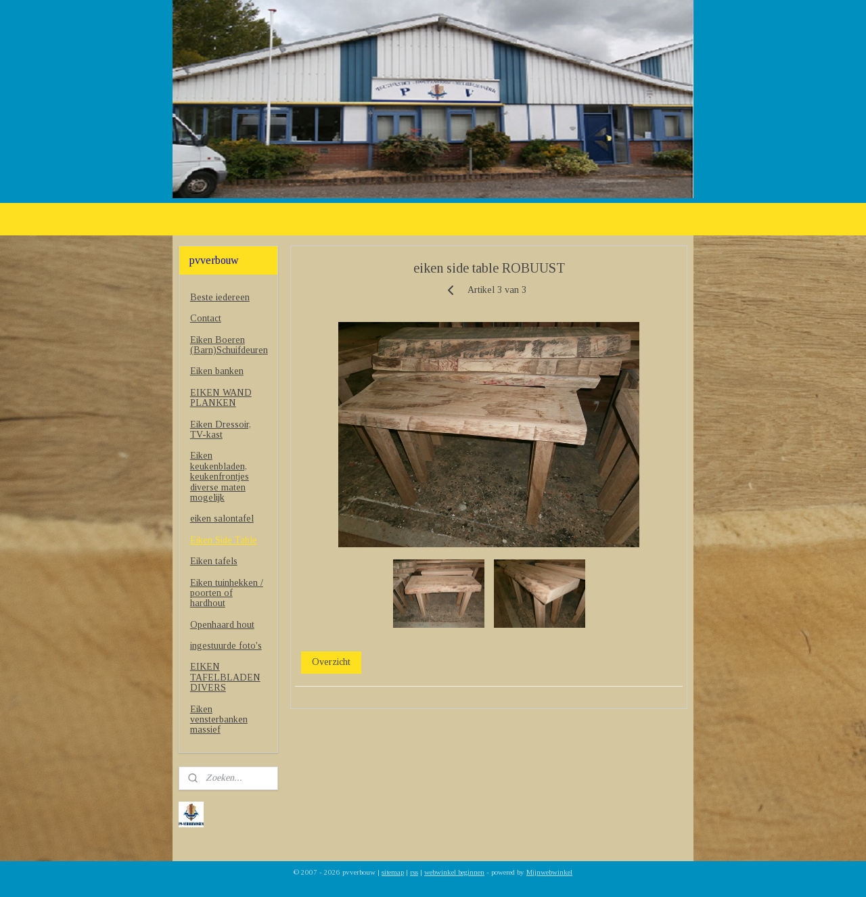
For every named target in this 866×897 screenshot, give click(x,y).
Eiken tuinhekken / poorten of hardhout (226, 593)
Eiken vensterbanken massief (219, 719)
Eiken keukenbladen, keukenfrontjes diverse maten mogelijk (219, 477)
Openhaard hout (222, 625)
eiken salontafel (222, 518)
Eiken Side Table (223, 540)
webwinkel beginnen (454, 872)
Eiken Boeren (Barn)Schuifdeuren (229, 345)
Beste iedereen (220, 297)
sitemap (393, 872)
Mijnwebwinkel (549, 872)
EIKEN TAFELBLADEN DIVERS (225, 677)
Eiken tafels (213, 561)
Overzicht (331, 662)
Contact (205, 318)
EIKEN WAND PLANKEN (221, 398)
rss (414, 872)
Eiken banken (217, 371)
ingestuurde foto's (226, 646)
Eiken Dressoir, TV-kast (220, 429)
